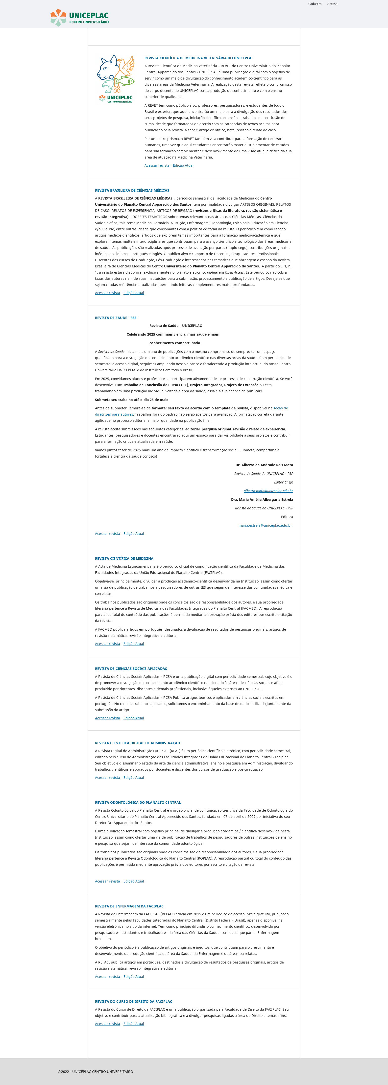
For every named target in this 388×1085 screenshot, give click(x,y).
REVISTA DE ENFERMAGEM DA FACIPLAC (129, 906)
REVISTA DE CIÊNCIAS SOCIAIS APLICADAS (131, 668)
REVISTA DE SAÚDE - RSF (116, 317)
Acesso (332, 3)
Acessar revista (157, 165)
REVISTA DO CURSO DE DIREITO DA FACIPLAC (133, 1001)
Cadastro (315, 3)
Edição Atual (183, 165)
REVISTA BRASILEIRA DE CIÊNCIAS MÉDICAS (132, 190)
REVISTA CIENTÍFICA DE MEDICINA (124, 558)
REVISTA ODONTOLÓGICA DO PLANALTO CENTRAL (138, 802)
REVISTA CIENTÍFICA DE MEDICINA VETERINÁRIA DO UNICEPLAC (199, 58)
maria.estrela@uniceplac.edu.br (265, 525)
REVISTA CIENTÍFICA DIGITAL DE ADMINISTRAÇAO (137, 743)
